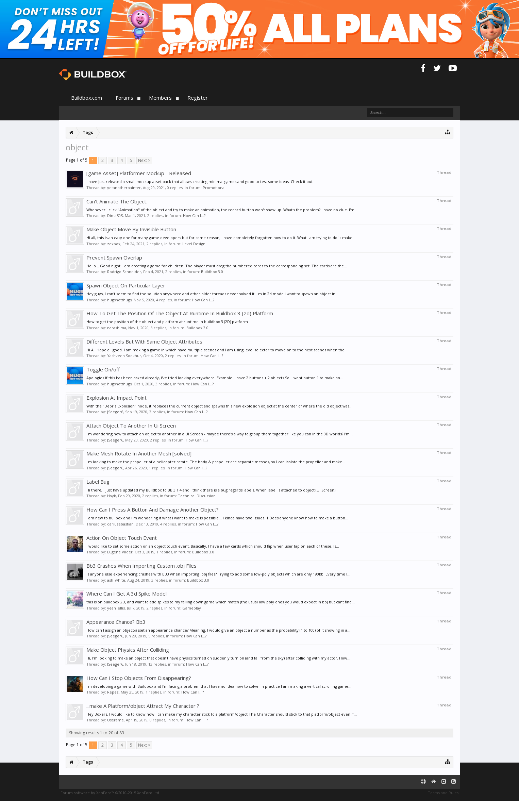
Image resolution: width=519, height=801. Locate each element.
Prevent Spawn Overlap (114, 257)
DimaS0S (115, 215)
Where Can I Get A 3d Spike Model (126, 593)
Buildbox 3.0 (212, 271)
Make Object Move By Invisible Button (131, 229)
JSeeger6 (115, 411)
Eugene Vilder (120, 551)
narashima (116, 327)
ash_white (116, 580)
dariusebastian (120, 524)
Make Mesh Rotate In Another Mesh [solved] (138, 453)
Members (160, 97)
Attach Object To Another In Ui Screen (131, 425)
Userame (115, 719)
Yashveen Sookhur (124, 355)
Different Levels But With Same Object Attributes (144, 341)
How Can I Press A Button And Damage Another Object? (152, 509)
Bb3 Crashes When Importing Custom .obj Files (141, 565)
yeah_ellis (116, 608)
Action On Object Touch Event (121, 537)
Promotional (214, 187)
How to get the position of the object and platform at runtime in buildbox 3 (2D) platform (167, 321)
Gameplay (191, 608)
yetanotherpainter (124, 187)
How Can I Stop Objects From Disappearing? (138, 677)
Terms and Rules (443, 792)
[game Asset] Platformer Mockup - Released (138, 173)
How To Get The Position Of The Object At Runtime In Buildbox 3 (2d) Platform (179, 313)
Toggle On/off (103, 369)
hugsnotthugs (119, 299)
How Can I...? (194, 215)
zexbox (113, 243)
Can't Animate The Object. (116, 201)
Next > (144, 160)
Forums (124, 97)
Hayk (111, 495)
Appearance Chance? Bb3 (116, 621)
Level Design (193, 243)
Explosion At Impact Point (116, 397)
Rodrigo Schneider (124, 271)
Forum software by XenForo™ (110, 792)
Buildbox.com (86, 97)
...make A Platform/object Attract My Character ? (142, 705)
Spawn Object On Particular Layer (125, 285)
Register (197, 97)
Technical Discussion (197, 495)
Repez (113, 692)
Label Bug (98, 481)
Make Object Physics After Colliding (127, 649)
